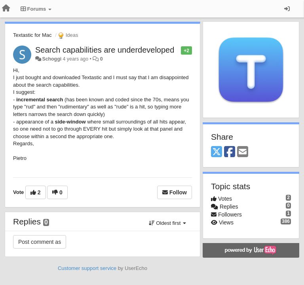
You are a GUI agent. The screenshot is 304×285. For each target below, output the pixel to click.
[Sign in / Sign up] (287, 8)
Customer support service (87, 268)
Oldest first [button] (167, 223)
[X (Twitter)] (216, 152)
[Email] (242, 152)
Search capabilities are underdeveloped (104, 50)
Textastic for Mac (32, 35)
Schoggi (51, 59)
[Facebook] (229, 152)
